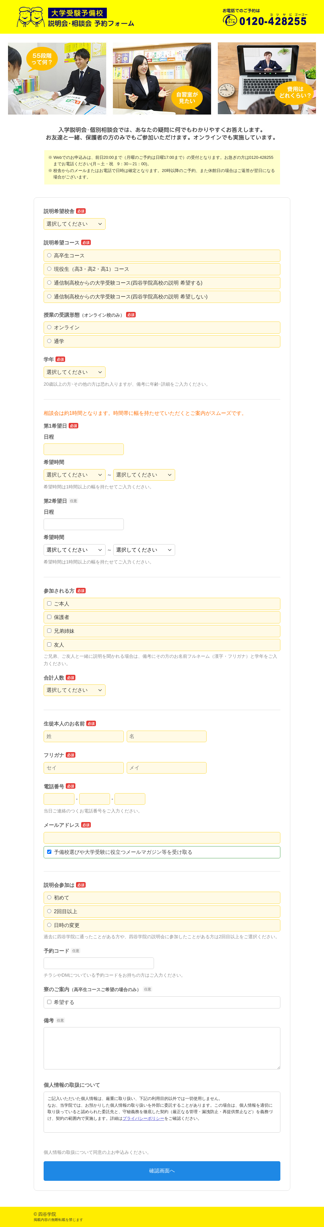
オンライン (63, 327)
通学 (55, 341)
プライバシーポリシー (143, 1118)
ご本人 (58, 603)
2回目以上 (62, 911)
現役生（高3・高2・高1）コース (88, 269)
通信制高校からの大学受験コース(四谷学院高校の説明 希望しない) (127, 296)
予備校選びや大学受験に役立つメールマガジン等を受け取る (119, 852)
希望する (60, 1002)
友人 (55, 645)
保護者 (58, 617)
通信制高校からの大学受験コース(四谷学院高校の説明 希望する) (124, 283)
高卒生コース (66, 255)
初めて (58, 897)
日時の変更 (63, 925)
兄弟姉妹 (60, 631)
